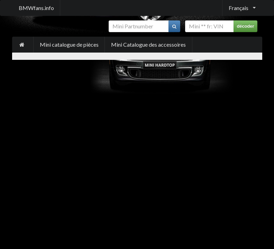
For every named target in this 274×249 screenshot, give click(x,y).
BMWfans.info (36, 7)
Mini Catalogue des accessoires (148, 44)
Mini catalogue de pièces (69, 44)
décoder (245, 26)
